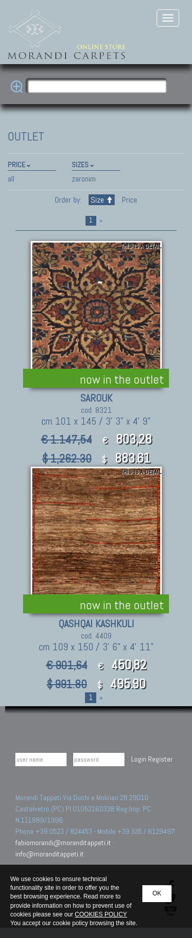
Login (138, 759)
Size (102, 199)
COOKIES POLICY (101, 914)
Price (128, 199)
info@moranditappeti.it (49, 854)
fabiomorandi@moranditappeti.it (63, 842)
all (11, 178)
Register (160, 759)
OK (157, 893)
